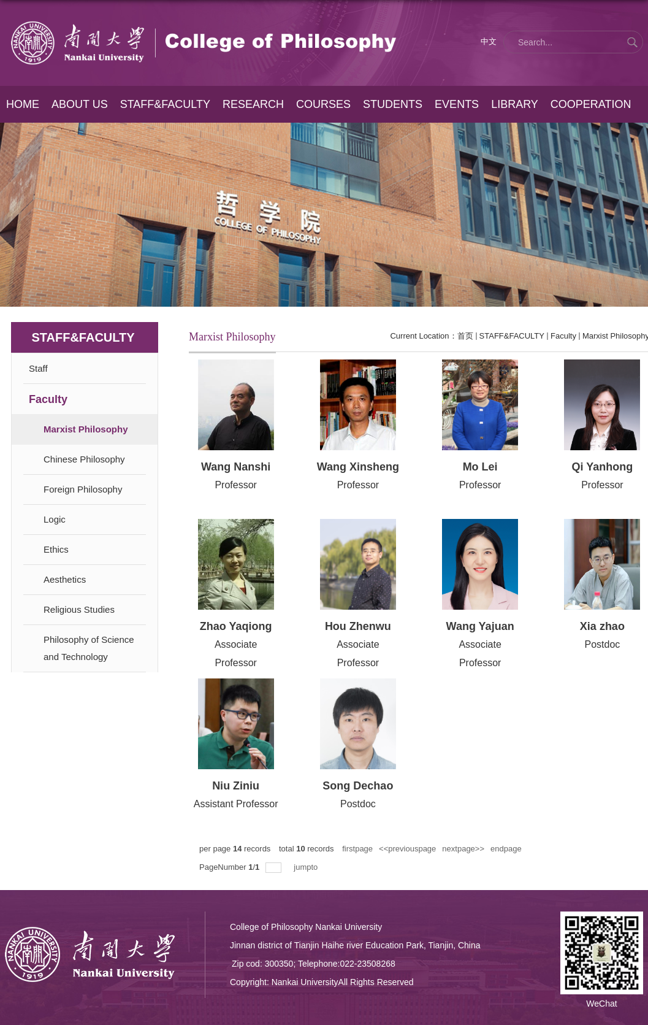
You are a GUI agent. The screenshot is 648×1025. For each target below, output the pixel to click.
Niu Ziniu (235, 786)
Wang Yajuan (480, 626)
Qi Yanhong (602, 467)
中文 (489, 41)
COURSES (322, 104)
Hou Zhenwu (358, 626)
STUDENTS (391, 104)
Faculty (563, 335)
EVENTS (455, 104)
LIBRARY (513, 104)
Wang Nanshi (235, 467)
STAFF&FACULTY (165, 104)
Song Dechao (357, 786)
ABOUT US (79, 104)
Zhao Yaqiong (236, 626)
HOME (22, 104)
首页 (465, 335)
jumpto (307, 867)
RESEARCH (252, 104)
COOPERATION (589, 104)
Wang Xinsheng (358, 467)
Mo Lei (480, 467)
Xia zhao (602, 626)
